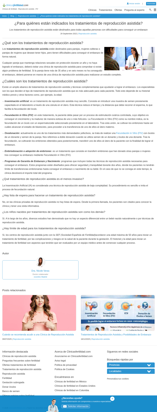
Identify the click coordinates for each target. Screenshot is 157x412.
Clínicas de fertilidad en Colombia (72, 390)
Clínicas (92, 10)
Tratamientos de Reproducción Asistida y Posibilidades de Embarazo (116, 334)
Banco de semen (11, 391)
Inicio (4, 16)
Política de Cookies (64, 369)
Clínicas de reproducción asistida (19, 356)
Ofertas (118, 10)
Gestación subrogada (13, 382)
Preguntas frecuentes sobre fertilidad (21, 360)
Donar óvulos (9, 387)
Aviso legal (60, 360)
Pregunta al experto (134, 10)
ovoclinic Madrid (40, 277)
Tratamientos (105, 10)
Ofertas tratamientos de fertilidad (19, 365)
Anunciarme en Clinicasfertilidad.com (73, 356)
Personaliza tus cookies (118, 379)
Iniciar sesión (133, 3)
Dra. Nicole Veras (40, 271)
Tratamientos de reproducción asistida (21, 369)
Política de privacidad (65, 365)
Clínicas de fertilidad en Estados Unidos (75, 386)
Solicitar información (75, 406)
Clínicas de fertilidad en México (70, 381)
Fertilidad (7, 378)
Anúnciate (151, 3)
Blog (12, 16)
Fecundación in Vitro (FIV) (129, 133)
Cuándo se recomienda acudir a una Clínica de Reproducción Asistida (38, 334)
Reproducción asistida (27, 16)
